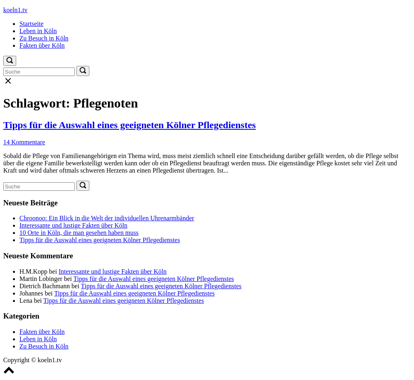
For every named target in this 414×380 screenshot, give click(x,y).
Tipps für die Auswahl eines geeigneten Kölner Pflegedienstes (129, 125)
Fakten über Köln (42, 45)
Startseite (31, 23)
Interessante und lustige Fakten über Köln (73, 225)
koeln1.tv (15, 9)
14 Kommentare (24, 142)
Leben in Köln (38, 30)
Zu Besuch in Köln (43, 38)
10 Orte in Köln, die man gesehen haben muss (79, 232)
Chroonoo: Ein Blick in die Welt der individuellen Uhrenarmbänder (106, 218)
